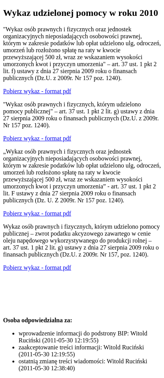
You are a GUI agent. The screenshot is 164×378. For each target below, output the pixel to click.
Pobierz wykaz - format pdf (37, 91)
